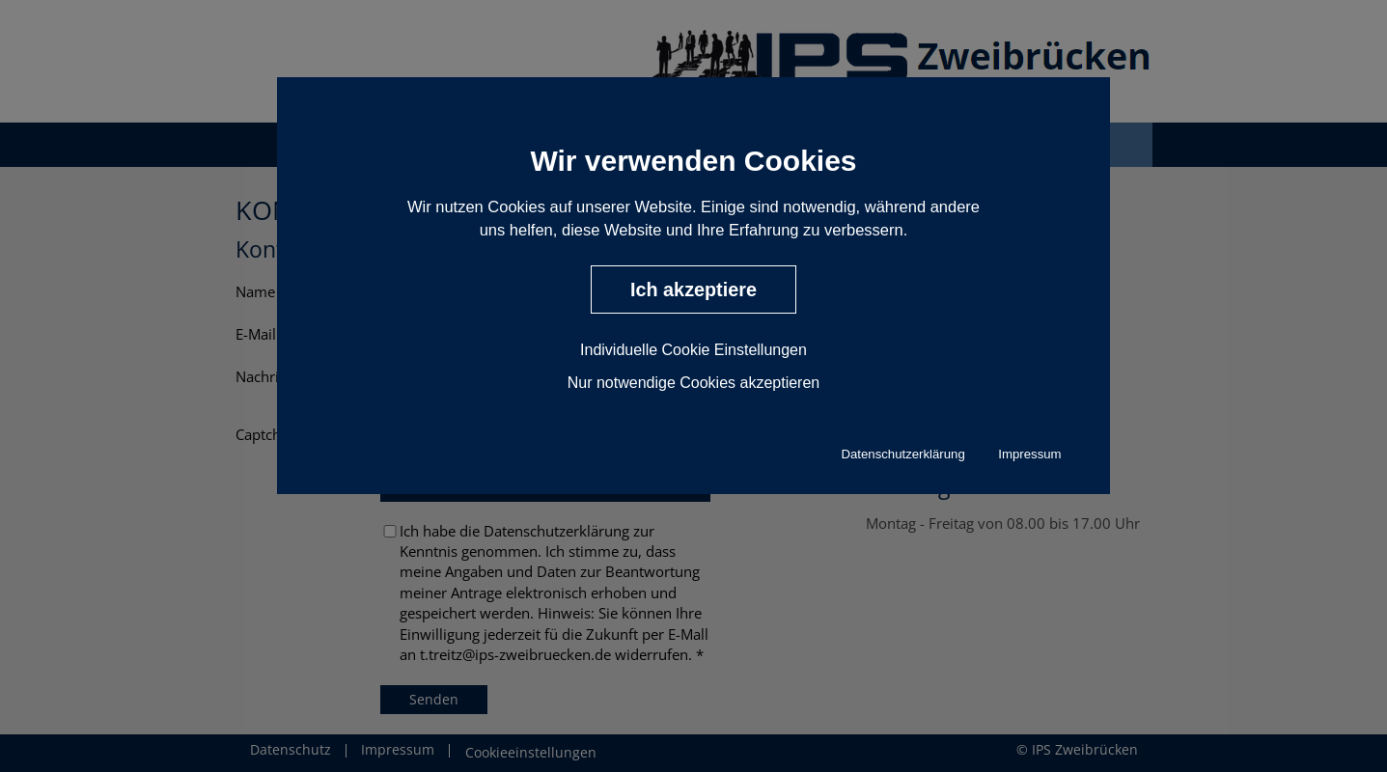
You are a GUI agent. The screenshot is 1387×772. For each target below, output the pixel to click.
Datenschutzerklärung (902, 454)
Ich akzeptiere (693, 289)
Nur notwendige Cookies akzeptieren (693, 381)
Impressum (1029, 454)
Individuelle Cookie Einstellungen (693, 349)
